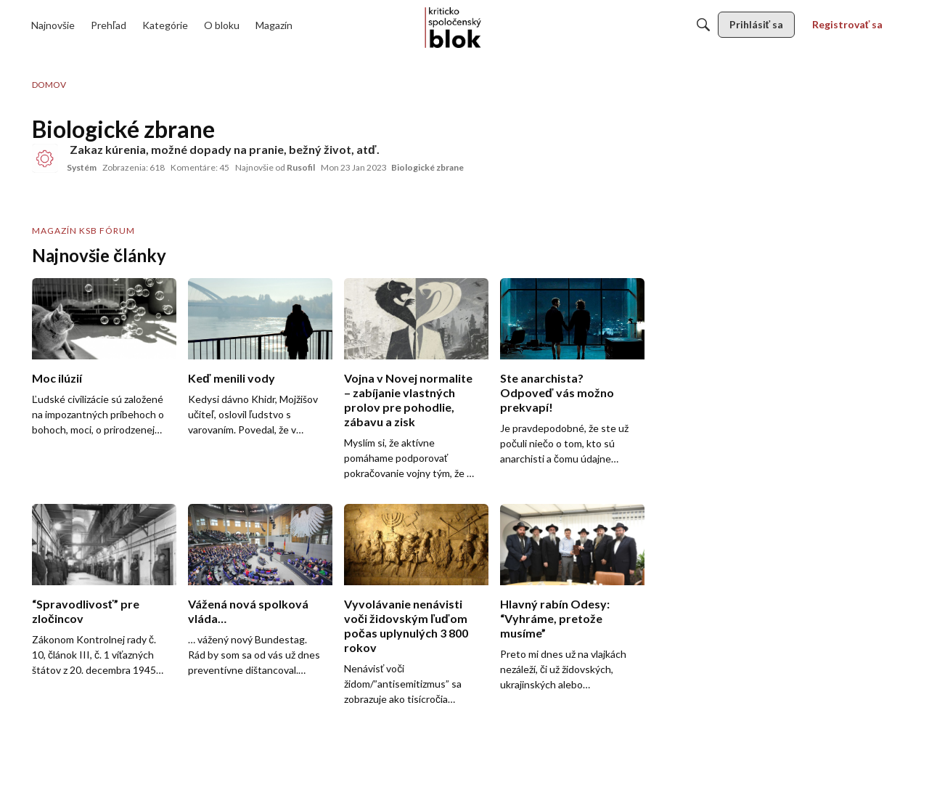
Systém (82, 167)
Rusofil (301, 167)
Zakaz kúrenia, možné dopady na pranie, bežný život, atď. (225, 149)
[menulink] (53, 25)
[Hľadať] (703, 25)
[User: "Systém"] (45, 158)
